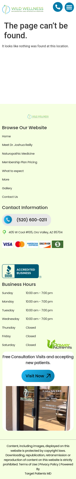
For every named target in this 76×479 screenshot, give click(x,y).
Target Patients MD (38, 473)
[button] (69, 7)
